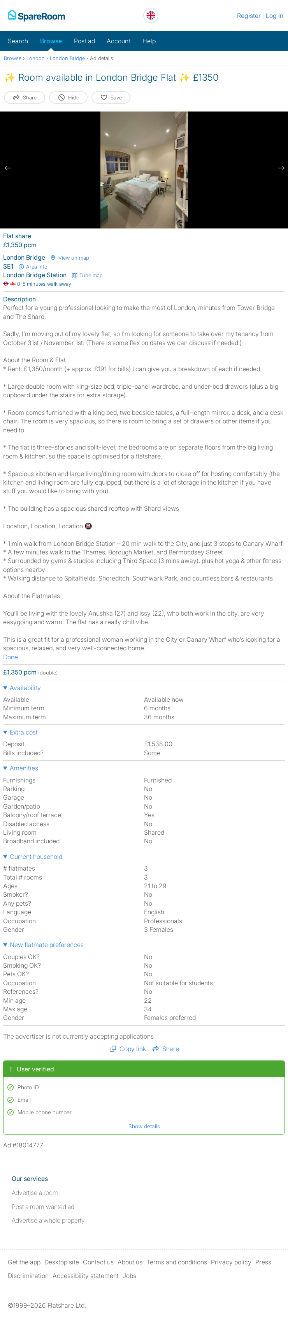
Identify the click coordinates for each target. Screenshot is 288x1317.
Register (249, 15)
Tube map (87, 275)
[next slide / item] (280, 168)
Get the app (24, 1262)
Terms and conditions (176, 1262)
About (130, 1262)
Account (118, 41)
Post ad (84, 41)
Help (149, 41)
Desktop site (61, 1262)
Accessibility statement (86, 1276)
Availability (25, 688)
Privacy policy (231, 1262)
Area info (32, 267)
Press (263, 1262)
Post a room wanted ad (43, 1207)
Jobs (129, 1276)
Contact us (98, 1262)
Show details (144, 1126)
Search (18, 41)
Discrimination (28, 1276)
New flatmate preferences (47, 945)
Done (10, 657)
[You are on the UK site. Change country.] (150, 15)
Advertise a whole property (48, 1220)
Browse (51, 41)
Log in (274, 15)
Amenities (24, 768)
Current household (36, 856)
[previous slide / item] (8, 168)
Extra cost (24, 732)
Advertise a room (35, 1193)
